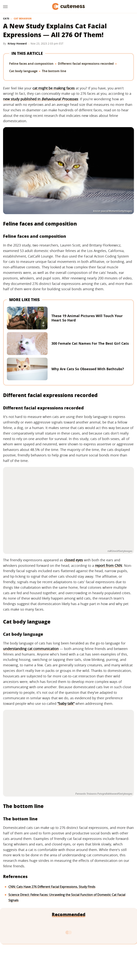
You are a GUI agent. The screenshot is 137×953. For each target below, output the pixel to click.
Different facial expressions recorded (86, 63)
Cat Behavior (23, 19)
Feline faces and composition (31, 63)
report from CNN (108, 565)
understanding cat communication (31, 648)
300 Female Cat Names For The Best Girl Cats (90, 343)
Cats (6, 19)
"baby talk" (66, 703)
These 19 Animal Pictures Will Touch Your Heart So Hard (87, 317)
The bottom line (54, 71)
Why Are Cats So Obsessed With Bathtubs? (87, 369)
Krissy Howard (17, 43)
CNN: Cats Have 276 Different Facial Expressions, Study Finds (51, 887)
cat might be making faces (53, 88)
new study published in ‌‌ (40, 99)
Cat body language (23, 71)
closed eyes (73, 560)
